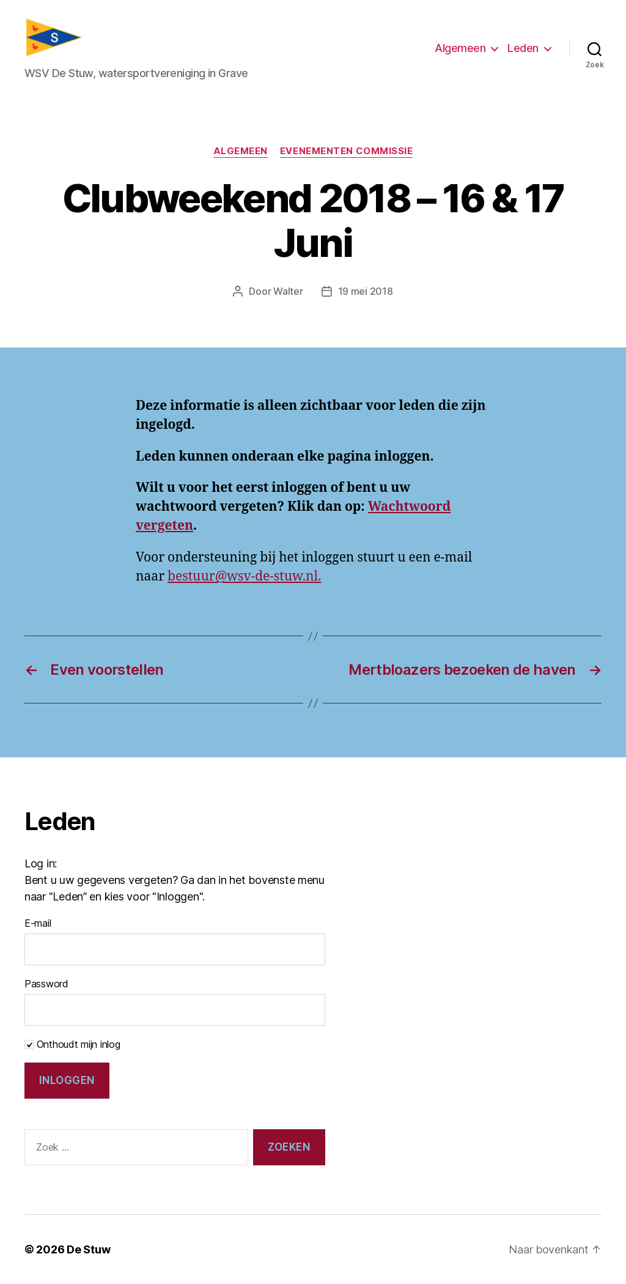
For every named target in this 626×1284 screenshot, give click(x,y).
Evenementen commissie (346, 151)
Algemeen (460, 48)
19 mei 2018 (365, 291)
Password (46, 984)
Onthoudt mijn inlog (72, 1044)
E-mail (37, 923)
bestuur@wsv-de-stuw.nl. (244, 576)
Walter (288, 291)
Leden (523, 48)
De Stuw (88, 1249)
